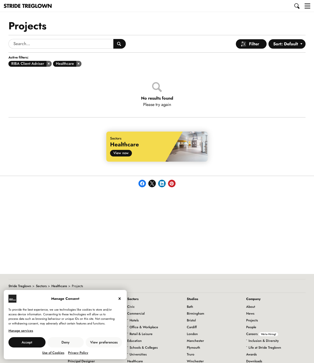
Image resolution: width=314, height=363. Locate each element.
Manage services (20, 330)
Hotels (134, 320)
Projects (252, 320)
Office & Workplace (144, 327)
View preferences (104, 342)
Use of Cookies (53, 352)
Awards (251, 354)
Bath (190, 306)
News (250, 313)
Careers (262, 334)
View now (121, 153)
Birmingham (195, 313)
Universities (138, 354)
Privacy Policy (78, 352)
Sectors (41, 286)
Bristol (191, 320)
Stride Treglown (19, 286)
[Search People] (119, 44)
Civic (131, 306)
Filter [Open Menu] (254, 44)
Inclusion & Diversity (264, 340)
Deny (65, 342)
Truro (190, 354)
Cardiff (192, 327)
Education (134, 340)
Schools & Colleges (144, 347)
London (192, 334)
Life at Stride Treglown (265, 347)
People (251, 327)
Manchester (195, 340)
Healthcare (59, 286)
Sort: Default (285, 44)
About (250, 306)
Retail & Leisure (141, 334)
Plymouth (193, 347)
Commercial (136, 313)
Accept (27, 342)
